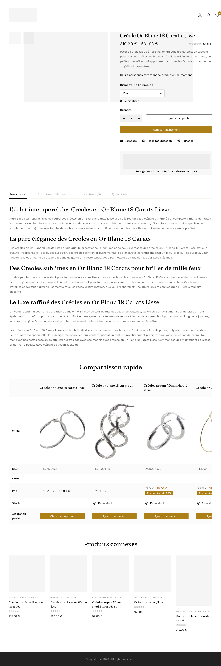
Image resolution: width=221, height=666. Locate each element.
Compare (130, 140)
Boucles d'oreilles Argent (24, 598)
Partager (187, 140)
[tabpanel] (110, 276)
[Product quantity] (131, 118)
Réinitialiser (131, 101)
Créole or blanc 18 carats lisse (62, 388)
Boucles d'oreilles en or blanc (194, 611)
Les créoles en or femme (148, 598)
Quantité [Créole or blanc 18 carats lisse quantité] (126, 110)
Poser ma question (159, 140)
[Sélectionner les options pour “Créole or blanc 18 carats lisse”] (62, 516)
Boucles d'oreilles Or (63, 598)
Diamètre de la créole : (136, 85)
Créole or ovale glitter (149, 602)
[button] (114, 516)
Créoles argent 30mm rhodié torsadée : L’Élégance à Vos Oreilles (109, 606)
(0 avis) (207, 43)
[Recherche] (208, 15)
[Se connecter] (200, 15)
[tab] (18, 194)
